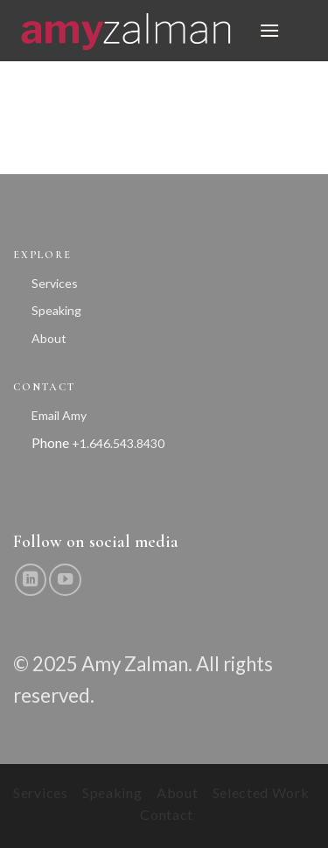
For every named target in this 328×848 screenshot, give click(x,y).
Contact (166, 814)
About (48, 338)
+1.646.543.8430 (118, 443)
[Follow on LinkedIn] (30, 579)
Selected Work (261, 792)
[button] (269, 30)
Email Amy (59, 415)
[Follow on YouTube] (64, 579)
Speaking (56, 310)
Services (54, 283)
